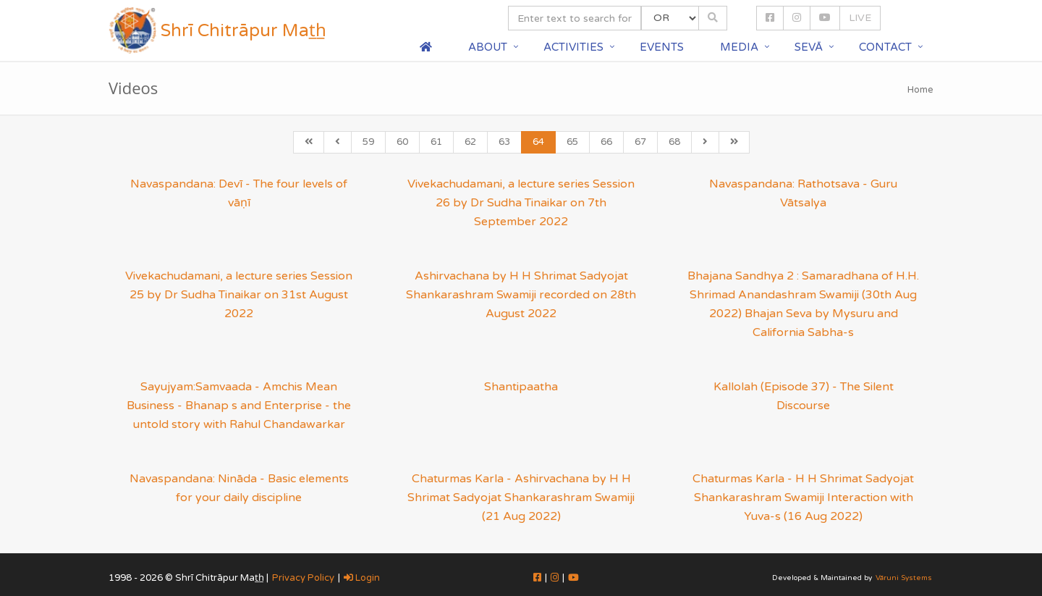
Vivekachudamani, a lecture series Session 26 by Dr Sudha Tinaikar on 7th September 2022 (521, 203)
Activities (573, 47)
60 (402, 142)
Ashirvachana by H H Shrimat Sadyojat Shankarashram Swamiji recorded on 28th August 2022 (521, 295)
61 (436, 142)
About (487, 47)
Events (662, 47)
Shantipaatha (521, 386)
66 (606, 142)
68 (674, 142)
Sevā (809, 47)
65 (572, 142)
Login (362, 578)
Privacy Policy (303, 578)
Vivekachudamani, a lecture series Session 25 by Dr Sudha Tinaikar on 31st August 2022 (238, 295)
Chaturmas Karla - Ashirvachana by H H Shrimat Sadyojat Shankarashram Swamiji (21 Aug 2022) (521, 497)
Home (920, 90)
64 (538, 142)
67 (640, 142)
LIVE (860, 18)
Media (739, 47)
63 (504, 142)
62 (470, 142)
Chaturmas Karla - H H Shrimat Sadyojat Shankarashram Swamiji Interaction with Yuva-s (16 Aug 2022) (803, 497)
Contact (885, 47)
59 (368, 142)
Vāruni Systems (904, 578)
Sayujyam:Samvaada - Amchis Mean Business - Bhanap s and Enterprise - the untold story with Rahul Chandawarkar (239, 405)
